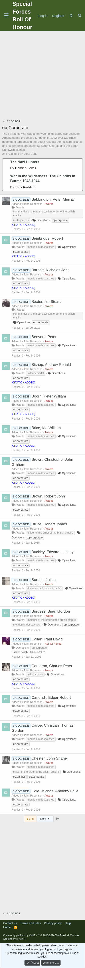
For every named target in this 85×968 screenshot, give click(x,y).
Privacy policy (53, 923)
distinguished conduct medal (44, 588)
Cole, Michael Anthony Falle (55, 791)
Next (45, 818)
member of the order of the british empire (51, 620)
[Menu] (6, 15)
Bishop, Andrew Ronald (51, 365)
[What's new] (71, 16)
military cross (21, 220)
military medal (35, 373)
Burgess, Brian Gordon (51, 611)
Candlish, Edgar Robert (51, 697)
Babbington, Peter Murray (53, 199)
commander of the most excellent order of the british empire (44, 213)
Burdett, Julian (44, 580)
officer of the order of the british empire (50, 532)
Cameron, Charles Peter (52, 666)
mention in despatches (40, 247)
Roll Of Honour (53, 643)
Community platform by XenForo (36, 935)
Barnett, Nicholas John (51, 270)
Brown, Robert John (48, 496)
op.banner (19, 776)
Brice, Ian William (46, 428)
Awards (49, 204)
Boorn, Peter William (49, 396)
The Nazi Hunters (24, 162)
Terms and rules (30, 923)
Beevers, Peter (44, 337)
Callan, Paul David (47, 639)
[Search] (79, 16)
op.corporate (60, 220)
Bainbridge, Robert (47, 238)
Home (7, 927)
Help (68, 923)
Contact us (10, 923)
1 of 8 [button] (30, 818)
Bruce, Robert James (49, 524)
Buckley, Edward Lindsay (53, 552)
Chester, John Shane (49, 758)
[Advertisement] (42, 75)
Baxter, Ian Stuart (46, 302)
